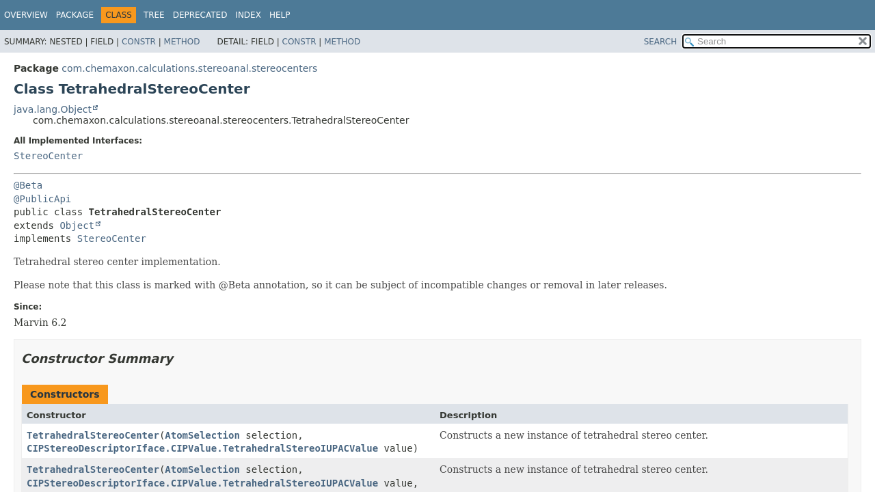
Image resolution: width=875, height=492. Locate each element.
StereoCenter (48, 155)
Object (76, 225)
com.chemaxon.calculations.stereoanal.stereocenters (189, 68)
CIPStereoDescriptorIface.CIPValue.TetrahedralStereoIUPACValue (202, 448)
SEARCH (660, 41)
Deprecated (200, 15)
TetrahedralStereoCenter (93, 435)
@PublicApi (42, 198)
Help (280, 15)
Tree (154, 15)
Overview (26, 15)
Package (75, 15)
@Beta (28, 185)
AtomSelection (202, 435)
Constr (139, 41)
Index (248, 15)
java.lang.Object (53, 109)
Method (182, 41)
